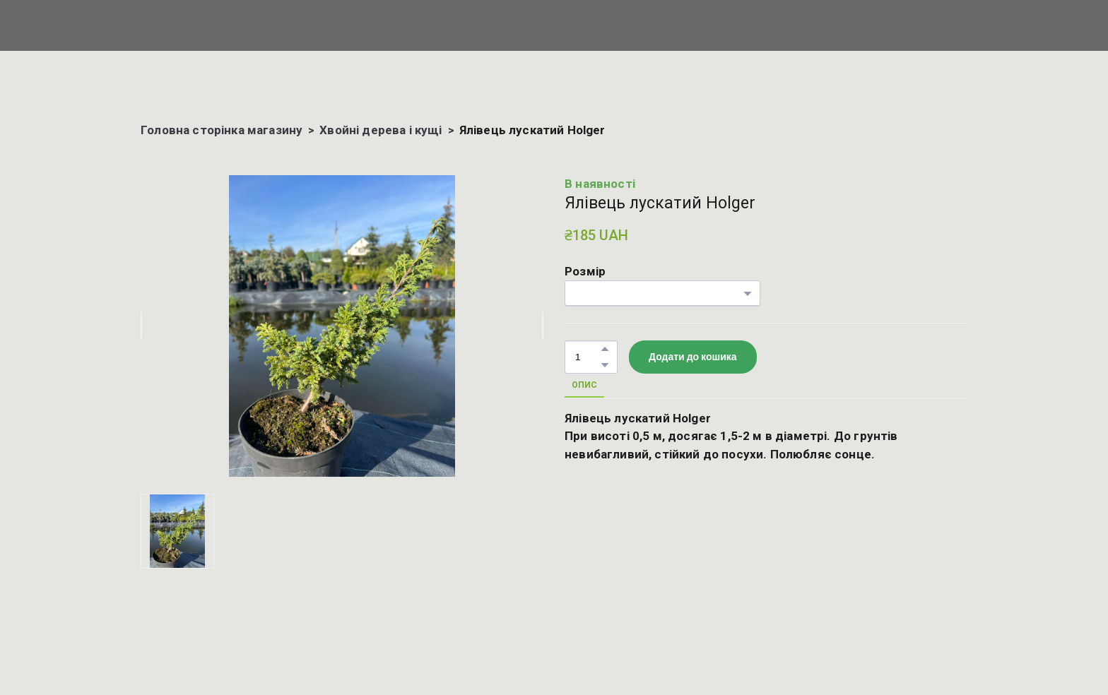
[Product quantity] (587, 357)
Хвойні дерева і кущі (380, 130)
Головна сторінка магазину (221, 130)
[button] (604, 349)
